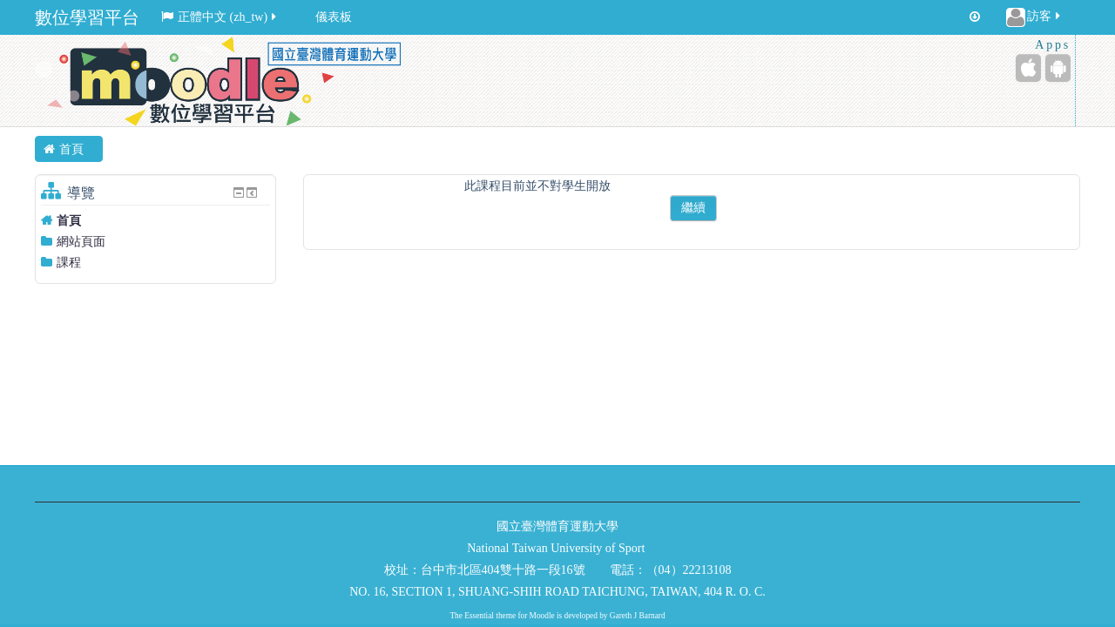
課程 (69, 262)
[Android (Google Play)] (1058, 68)
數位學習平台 (87, 17)
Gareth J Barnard (638, 615)
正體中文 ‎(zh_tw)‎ (220, 17)
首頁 (69, 220)
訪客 (1034, 17)
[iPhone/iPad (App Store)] (1028, 68)
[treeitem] (155, 221)
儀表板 (333, 17)
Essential (479, 615)
